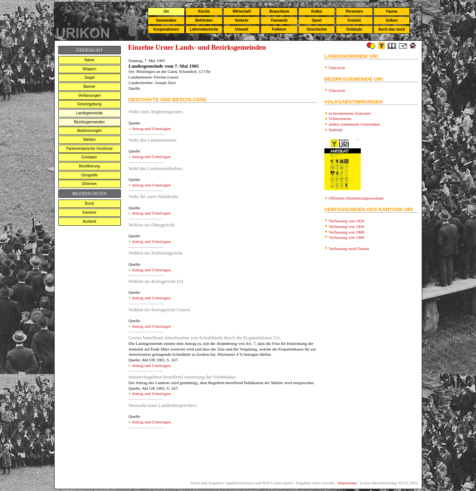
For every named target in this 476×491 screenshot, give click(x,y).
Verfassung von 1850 (347, 226)
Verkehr (242, 20)
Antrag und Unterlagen (151, 128)
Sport (317, 20)
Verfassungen (89, 95)
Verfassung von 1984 (347, 237)
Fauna (391, 11)
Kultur (316, 11)
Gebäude (354, 29)
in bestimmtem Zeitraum (350, 113)
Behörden (204, 20)
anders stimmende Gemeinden (354, 124)
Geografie (89, 175)
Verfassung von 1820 (347, 221)
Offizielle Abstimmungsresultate (356, 198)
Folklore (279, 29)
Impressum (347, 483)
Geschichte (317, 29)
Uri (166, 11)
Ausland (89, 221)
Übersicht (337, 67)
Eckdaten (89, 157)
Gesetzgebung (89, 104)
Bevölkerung (89, 166)
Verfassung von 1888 (347, 232)
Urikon (392, 20)
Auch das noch (391, 29)
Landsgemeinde (89, 113)
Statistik (336, 129)
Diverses (89, 184)
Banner (89, 86)
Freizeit (354, 20)
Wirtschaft (242, 11)
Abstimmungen (89, 131)
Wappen (89, 69)
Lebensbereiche (204, 29)
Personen (354, 11)
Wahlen (89, 140)
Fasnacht (279, 20)
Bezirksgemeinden (89, 122)
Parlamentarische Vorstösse (89, 148)
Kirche (204, 11)
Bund (89, 203)
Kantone (89, 212)
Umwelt (242, 29)
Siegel (89, 77)
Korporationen (166, 29)
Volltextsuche (340, 118)
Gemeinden (166, 20)
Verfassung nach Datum (349, 248)
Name (90, 60)
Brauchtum (279, 11)
